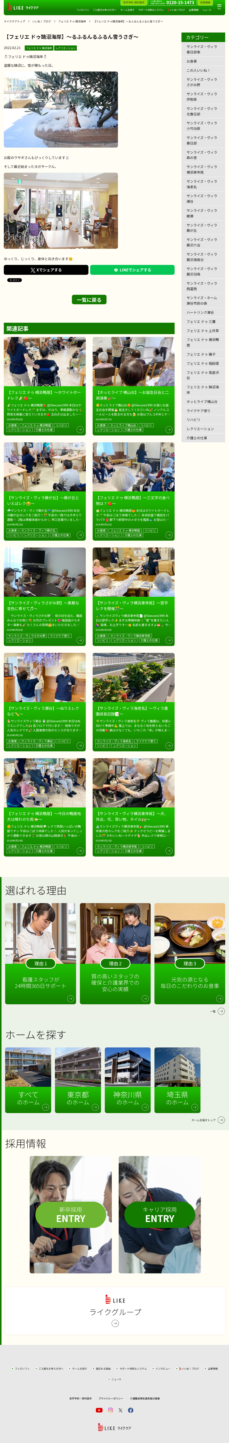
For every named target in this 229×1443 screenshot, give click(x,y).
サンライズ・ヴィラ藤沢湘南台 (202, 257)
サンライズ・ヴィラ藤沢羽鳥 (202, 271)
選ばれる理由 (103, 1368)
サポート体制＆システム (150, 10)
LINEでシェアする (132, 270)
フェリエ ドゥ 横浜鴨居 (203, 342)
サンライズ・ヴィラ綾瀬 (202, 213)
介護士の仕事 (197, 437)
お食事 (192, 61)
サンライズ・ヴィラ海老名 (202, 184)
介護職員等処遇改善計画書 (145, 1398)
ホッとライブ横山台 (202, 401)
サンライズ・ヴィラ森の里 (202, 155)
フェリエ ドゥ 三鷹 (201, 321)
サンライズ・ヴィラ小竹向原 (202, 125)
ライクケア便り (199, 410)
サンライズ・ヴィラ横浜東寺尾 (202, 169)
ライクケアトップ (14, 21)
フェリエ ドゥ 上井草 (203, 330)
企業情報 (194, 10)
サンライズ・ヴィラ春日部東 (202, 49)
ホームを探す (127, 10)
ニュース (206, 10)
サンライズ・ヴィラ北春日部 (202, 111)
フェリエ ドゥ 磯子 (201, 354)
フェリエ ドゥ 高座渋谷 (203, 375)
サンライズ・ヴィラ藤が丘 (202, 227)
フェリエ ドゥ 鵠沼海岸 (72, 21)
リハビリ (193, 419)
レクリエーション (66, 48)
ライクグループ (115, 1311)
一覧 (212, 1011)
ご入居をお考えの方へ (105, 10)
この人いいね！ (199, 70)
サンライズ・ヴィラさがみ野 (202, 82)
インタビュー (163, 1368)
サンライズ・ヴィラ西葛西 (202, 286)
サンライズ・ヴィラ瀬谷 (202, 198)
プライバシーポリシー (111, 1398)
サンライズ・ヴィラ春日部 (202, 140)
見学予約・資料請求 (80, 1398)
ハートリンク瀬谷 (200, 312)
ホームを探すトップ (203, 1120)
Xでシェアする (46, 270)
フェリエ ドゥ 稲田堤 (203, 363)
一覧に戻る (89, 299)
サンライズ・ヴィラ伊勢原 (202, 96)
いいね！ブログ (177, 10)
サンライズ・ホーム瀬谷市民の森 (202, 300)
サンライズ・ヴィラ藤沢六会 (202, 242)
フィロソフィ (82, 10)
